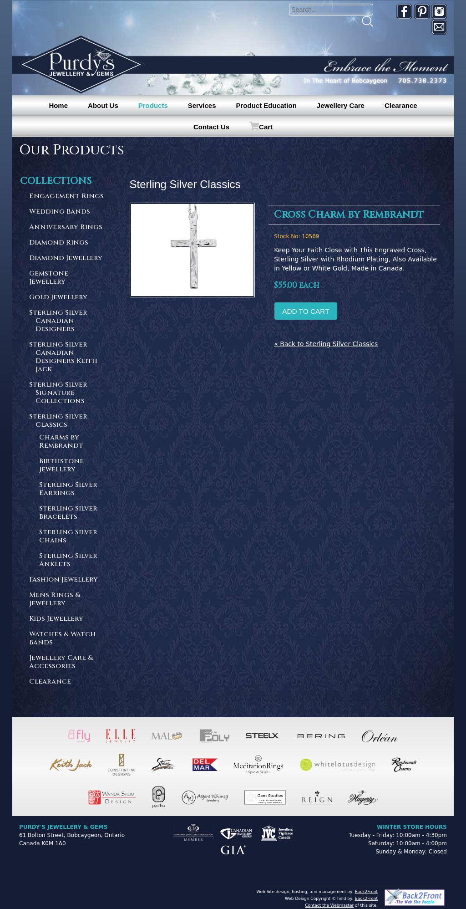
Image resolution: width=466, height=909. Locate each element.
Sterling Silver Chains (68, 536)
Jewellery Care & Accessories (61, 662)
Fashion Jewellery (63, 580)
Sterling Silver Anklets (68, 560)
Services (202, 105)
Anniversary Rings (65, 227)
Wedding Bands (59, 212)
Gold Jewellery (58, 297)
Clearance (401, 105)
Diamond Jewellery (65, 258)
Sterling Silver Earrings (68, 489)
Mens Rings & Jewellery (54, 599)
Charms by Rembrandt (61, 442)
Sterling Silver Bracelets (68, 513)
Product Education (266, 105)
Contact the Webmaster (329, 905)
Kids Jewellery (56, 619)
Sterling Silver (67, 321)
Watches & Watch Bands (62, 638)
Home (58, 105)
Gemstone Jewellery (48, 278)
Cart (266, 127)
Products (153, 105)
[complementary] (400, 859)
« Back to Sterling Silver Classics (326, 343)
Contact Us (211, 127)
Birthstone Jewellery (61, 465)
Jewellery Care (341, 105)
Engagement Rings (66, 196)
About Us (103, 105)
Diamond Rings (58, 243)
